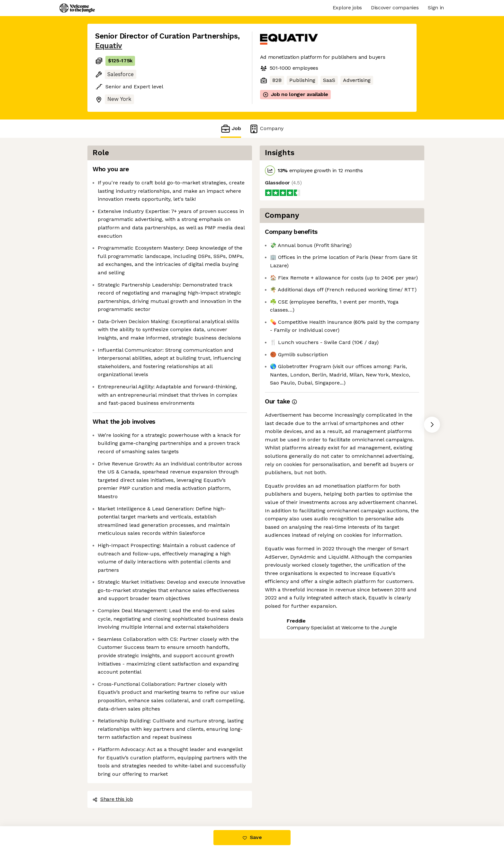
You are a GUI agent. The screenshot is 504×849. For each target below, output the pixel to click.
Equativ (108, 45)
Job (231, 128)
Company (266, 128)
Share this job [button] (113, 799)
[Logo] (77, 8)
